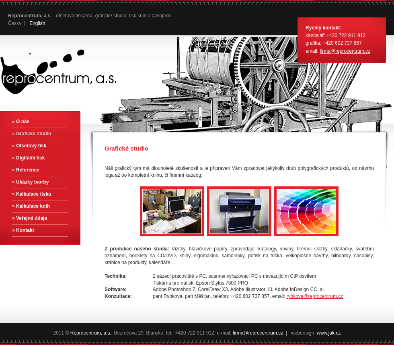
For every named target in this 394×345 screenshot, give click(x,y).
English (37, 23)
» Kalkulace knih (31, 206)
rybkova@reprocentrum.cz (314, 296)
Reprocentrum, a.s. (90, 333)
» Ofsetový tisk (29, 146)
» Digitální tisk (28, 158)
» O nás (20, 121)
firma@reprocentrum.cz (345, 51)
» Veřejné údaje (29, 218)
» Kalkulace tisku (31, 194)
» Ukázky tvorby (30, 182)
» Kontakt (23, 230)
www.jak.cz (329, 333)
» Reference (25, 170)
